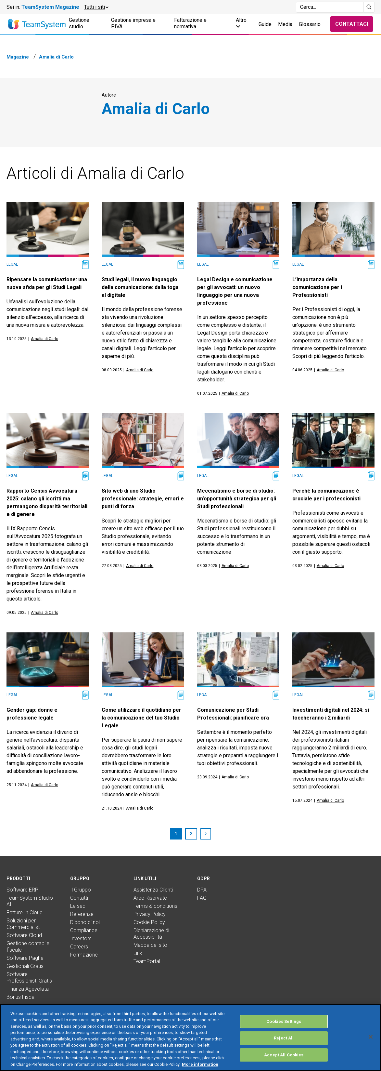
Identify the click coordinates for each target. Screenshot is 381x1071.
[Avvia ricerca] (369, 7)
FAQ (202, 898)
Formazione (84, 955)
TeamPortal (146, 961)
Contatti (79, 898)
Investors (81, 938)
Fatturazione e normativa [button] (190, 23)
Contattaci (351, 24)
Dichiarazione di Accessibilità (151, 933)
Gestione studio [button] (79, 23)
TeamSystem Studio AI (29, 901)
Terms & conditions (155, 906)
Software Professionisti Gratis (29, 977)
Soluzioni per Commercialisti (23, 924)
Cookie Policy (149, 922)
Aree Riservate (150, 898)
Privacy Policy (149, 914)
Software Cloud (24, 935)
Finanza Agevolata (27, 989)
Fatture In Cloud (24, 912)
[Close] (370, 1055)
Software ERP (22, 890)
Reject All (284, 1056)
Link (137, 953)
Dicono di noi (85, 922)
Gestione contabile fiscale (27, 946)
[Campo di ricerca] (330, 7)
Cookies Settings (283, 1039)
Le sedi (78, 906)
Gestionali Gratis (25, 966)
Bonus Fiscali (21, 997)
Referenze (82, 914)
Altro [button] (241, 23)
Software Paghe (25, 958)
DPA (202, 890)
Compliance (83, 930)
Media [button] (285, 24)
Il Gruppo (80, 890)
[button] (96, 7)
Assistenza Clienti (153, 890)
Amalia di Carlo (44, 339)
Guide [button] (265, 24)
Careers (79, 947)
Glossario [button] (310, 24)
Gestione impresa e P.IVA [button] (133, 23)
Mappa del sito (150, 945)
